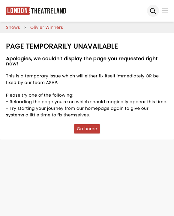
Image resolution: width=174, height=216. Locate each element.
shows (13, 27)
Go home (87, 129)
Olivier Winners (46, 27)
